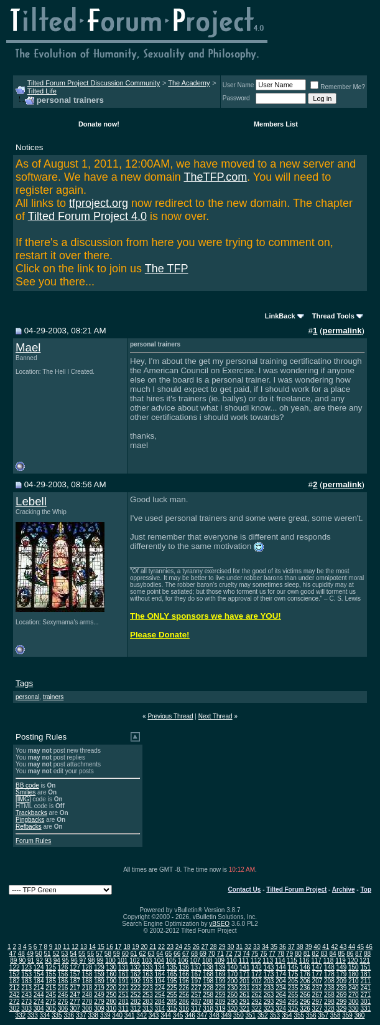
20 (144, 946)
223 (147, 987)
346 (190, 1015)
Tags (24, 683)
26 (196, 946)
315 (172, 1008)
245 (50, 994)
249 (99, 994)
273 (26, 1001)
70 (211, 953)
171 (244, 974)
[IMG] (23, 799)
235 (293, 987)
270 (353, 994)
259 (220, 994)
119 (340, 960)
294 (281, 1001)
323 (269, 1008)
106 (183, 960)
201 (244, 981)
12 (75, 946)
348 (214, 1015)
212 (14, 987)
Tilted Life (42, 91)
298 (329, 1001)
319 (220, 1008)
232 (256, 987)
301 (365, 1001)
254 (159, 994)
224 (159, 987)
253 (147, 994)
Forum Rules (33, 840)
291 (244, 1001)
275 (50, 1001)
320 (232, 1008)
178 (329, 974)
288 (208, 1001)
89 (13, 960)
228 (208, 987)
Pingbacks (30, 819)
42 (334, 946)
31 (239, 946)
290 (232, 1001)
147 (317, 967)
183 (26, 981)
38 (300, 946)
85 (341, 953)
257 (196, 994)
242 (14, 994)
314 (159, 1008)
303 (26, 1008)
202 (256, 981)
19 (135, 946)
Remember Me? (337, 86)
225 (172, 987)
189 (99, 981)
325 (293, 1008)
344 (165, 1015)
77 (272, 953)
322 (256, 1008)
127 (75, 967)
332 (21, 1015)
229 (220, 987)
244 (39, 994)
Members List (276, 124)
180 (353, 974)
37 (291, 946)
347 (202, 1015)
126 (63, 967)
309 (99, 1008)
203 (269, 981)
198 (208, 981)
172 (256, 974)
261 (244, 994)
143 (269, 967)
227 (196, 987)
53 (64, 953)
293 (269, 1001)
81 (307, 953)
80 (298, 953)
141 (244, 967)
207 (317, 981)
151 (365, 967)
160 (111, 974)
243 (26, 994)
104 (159, 960)
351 (251, 1015)
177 (317, 974)
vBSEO (219, 923)
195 (172, 981)
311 (123, 1008)
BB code (27, 785)
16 (109, 946)
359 (347, 1015)
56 (90, 953)
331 (365, 1008)
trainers (53, 697)
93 (48, 960)
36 (282, 946)
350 (238, 1015)
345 (178, 1015)
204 (281, 981)
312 (136, 1008)
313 (147, 1008)
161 (123, 974)
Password (236, 98)
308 (87, 1008)
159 (99, 974)
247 (75, 994)
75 (254, 953)
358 (335, 1015)
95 (65, 960)
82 (315, 953)
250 (111, 994)
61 (134, 953)
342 (141, 1015)
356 (311, 1015)
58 (107, 953)
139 (220, 967)
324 (281, 1008)
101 (123, 960)
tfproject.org (98, 203)
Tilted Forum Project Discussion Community (93, 83)
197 (196, 981)
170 (232, 974)
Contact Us (244, 889)
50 (38, 953)
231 (244, 987)
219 (99, 987)
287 (196, 1001)
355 (299, 1015)
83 (323, 953)
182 (14, 981)
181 (365, 974)
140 (232, 967)
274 (39, 1001)
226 (183, 987)
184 (39, 981)
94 (56, 960)
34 (265, 946)
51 (47, 953)
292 (256, 1001)
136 (183, 967)
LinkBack (280, 316)
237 (317, 987)
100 (110, 960)
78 (280, 953)
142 (256, 967)
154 (39, 974)
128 (87, 967)
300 (353, 1001)
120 (353, 960)
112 (256, 960)
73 (237, 953)
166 (183, 974)
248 (87, 994)
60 (125, 953)
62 (142, 953)
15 (101, 946)
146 (305, 967)
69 (203, 953)
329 (341, 1008)
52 (55, 953)
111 (243, 960)
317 (196, 1008)
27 (205, 946)
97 (83, 960)
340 (117, 1015)
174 (281, 974)
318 (208, 1008)
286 (183, 1001)
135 (172, 967)
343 (154, 1015)
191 (123, 981)
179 (341, 974)
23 (170, 946)
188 (87, 981)
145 (293, 967)
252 (136, 994)
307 (75, 1008)
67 (185, 953)
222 (136, 987)
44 (351, 946)
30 (230, 946)
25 (187, 946)
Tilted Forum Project (296, 889)
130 (111, 967)
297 (317, 1001)
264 (281, 994)
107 (195, 960)
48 (21, 953)
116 (304, 960)
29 (221, 946)
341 (129, 1015)
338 (93, 1015)
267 (317, 994)
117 (316, 960)
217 (75, 987)
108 (207, 960)
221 (123, 987)
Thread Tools (333, 316)
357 (323, 1015)
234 (281, 987)
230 (232, 987)
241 (365, 987)
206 (305, 981)
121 (364, 960)
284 (159, 1001)
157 (75, 974)
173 (269, 974)
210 (353, 981)
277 (75, 1001)
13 (83, 946)
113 (267, 960)
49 (30, 953)
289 (220, 1001)
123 (26, 967)
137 (196, 967)
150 (353, 967)
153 (26, 974)
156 (63, 974)
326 (305, 1008)
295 (293, 1001)
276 (63, 1001)
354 (287, 1015)
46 (369, 946)
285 (172, 1001)
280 (111, 1001)
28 (213, 946)
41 (325, 946)
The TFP (166, 268)
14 (92, 946)
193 (147, 981)
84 (332, 953)
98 (91, 960)
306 (63, 1008)
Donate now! (98, 124)
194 (159, 981)
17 (118, 946)
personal (27, 697)
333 (32, 1015)
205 (293, 981)
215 (50, 987)
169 (220, 974)
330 (353, 1008)
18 (126, 946)
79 (289, 953)
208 (329, 981)
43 (343, 946)
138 (208, 967)
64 (159, 953)
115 (292, 960)
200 (232, 981)
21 (152, 946)
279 (99, 1001)
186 (63, 981)
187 (75, 981)
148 (329, 967)
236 (305, 987)
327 (317, 1008)
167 (196, 974)
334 (45, 1015)
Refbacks (29, 826)
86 (349, 953)
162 (136, 974)
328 (329, 1008)
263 (269, 994)
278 (87, 1001)
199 (220, 981)
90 (22, 960)
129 (99, 967)
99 (99, 960)
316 (183, 1008)
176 (305, 974)
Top (365, 889)
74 (246, 953)
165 (172, 974)
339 (105, 1015)
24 (178, 946)
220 (111, 987)
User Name (238, 85)
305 (50, 1008)
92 (39, 960)
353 (274, 1015)
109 (219, 960)
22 (161, 946)
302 (14, 1008)
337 (81, 1015)
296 (305, 1001)
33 (256, 946)
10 (57, 946)
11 (66, 946)
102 (134, 960)
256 (183, 994)
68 (194, 953)
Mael (28, 347)
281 (123, 1001)
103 (147, 960)
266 (305, 994)
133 (147, 967)
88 (367, 953)
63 (150, 953)
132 (136, 967)
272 (14, 1001)
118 (328, 960)
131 (123, 967)
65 (168, 953)
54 (73, 953)
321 (244, 1008)
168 (208, 974)
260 (232, 994)
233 (269, 987)
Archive (343, 889)
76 (263, 953)
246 (63, 994)
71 (220, 953)
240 (353, 987)
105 (171, 960)
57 (99, 953)
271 (365, 994)
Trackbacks (31, 812)
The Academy (189, 83)
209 (341, 981)
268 (329, 994)
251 (123, 994)
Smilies (25, 792)
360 (360, 1015)
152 (14, 974)
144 (281, 967)
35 (274, 946)
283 (147, 1001)
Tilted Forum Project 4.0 (87, 216)
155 (50, 974)
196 (183, 981)
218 (87, 987)
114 (280, 960)
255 (172, 994)
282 (136, 1001)
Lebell (31, 501)
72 (229, 953)
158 (87, 974)
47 (12, 953)
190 (111, 981)
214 (39, 987)
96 (74, 960)
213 (26, 987)
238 (329, 987)
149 (341, 967)
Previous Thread (170, 716)
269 (341, 994)
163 (147, 974)
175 (293, 974)
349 (226, 1015)
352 (262, 1015)
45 (360, 946)
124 (39, 967)
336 (68, 1015)
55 (81, 953)
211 (365, 981)
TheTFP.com (215, 177)
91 (30, 960)
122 (14, 967)
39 (308, 946)
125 (50, 967)
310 (111, 1008)
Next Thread (215, 716)
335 (57, 1015)
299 (341, 1001)
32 (247, 946)
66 (177, 953)
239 (341, 987)
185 (50, 981)
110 (231, 960)
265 (293, 994)
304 (39, 1008)
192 (136, 981)
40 (316, 946)
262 (256, 994)
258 (208, 994)
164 (159, 974)
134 (159, 967)
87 (358, 953)
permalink (342, 330)
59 (116, 953)
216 (63, 987)
